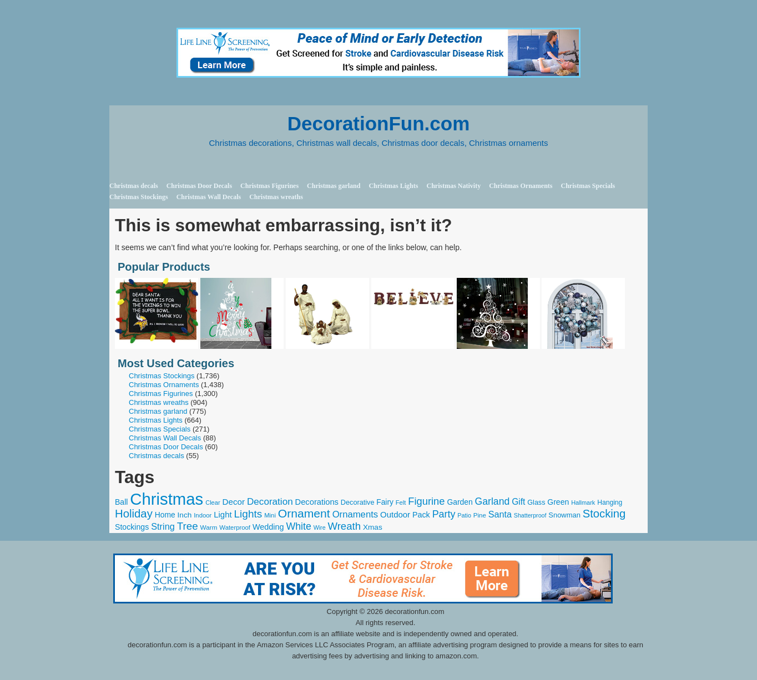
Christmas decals (133, 186)
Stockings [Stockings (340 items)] (132, 526)
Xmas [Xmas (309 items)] (372, 527)
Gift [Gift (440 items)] (518, 501)
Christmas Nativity (453, 186)
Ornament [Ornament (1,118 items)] (304, 513)
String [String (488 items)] (163, 526)
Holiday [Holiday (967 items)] (134, 514)
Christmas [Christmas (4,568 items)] (166, 499)
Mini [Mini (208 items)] (270, 515)
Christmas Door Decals (199, 186)
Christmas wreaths (276, 197)
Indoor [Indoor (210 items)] (202, 515)
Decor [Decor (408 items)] (233, 501)
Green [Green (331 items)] (558, 502)
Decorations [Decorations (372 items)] (317, 502)
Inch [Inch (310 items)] (185, 515)
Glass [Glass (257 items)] (536, 502)
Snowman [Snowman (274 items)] (564, 515)
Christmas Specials (588, 186)
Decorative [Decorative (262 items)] (358, 502)
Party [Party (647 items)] (444, 514)
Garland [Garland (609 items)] (492, 501)
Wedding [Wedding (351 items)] (268, 526)
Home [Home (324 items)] (165, 514)
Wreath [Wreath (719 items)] (344, 526)
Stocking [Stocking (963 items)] (604, 514)
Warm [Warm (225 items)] (209, 527)
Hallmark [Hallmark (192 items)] (583, 502)
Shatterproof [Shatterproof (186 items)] (530, 515)
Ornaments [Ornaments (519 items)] (355, 514)
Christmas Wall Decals (208, 197)
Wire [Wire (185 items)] (320, 527)
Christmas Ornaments (520, 186)
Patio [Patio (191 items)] (464, 515)
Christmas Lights (393, 186)
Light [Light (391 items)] (222, 514)
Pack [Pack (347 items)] (421, 514)
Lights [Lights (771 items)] (248, 514)
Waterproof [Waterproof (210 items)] (234, 527)
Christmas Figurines (269, 186)
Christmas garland (333, 186)
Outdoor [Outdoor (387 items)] (395, 514)
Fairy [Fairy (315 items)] (384, 502)
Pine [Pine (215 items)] (479, 515)
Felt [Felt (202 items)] (401, 502)
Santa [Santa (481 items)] (500, 514)
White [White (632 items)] (298, 526)
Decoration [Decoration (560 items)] (270, 501)
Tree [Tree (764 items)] (187, 526)
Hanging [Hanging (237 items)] (609, 502)
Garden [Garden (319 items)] (459, 502)
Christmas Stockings (138, 197)
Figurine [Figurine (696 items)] (426, 501)
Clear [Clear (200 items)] (212, 502)
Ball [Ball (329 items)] (121, 502)
